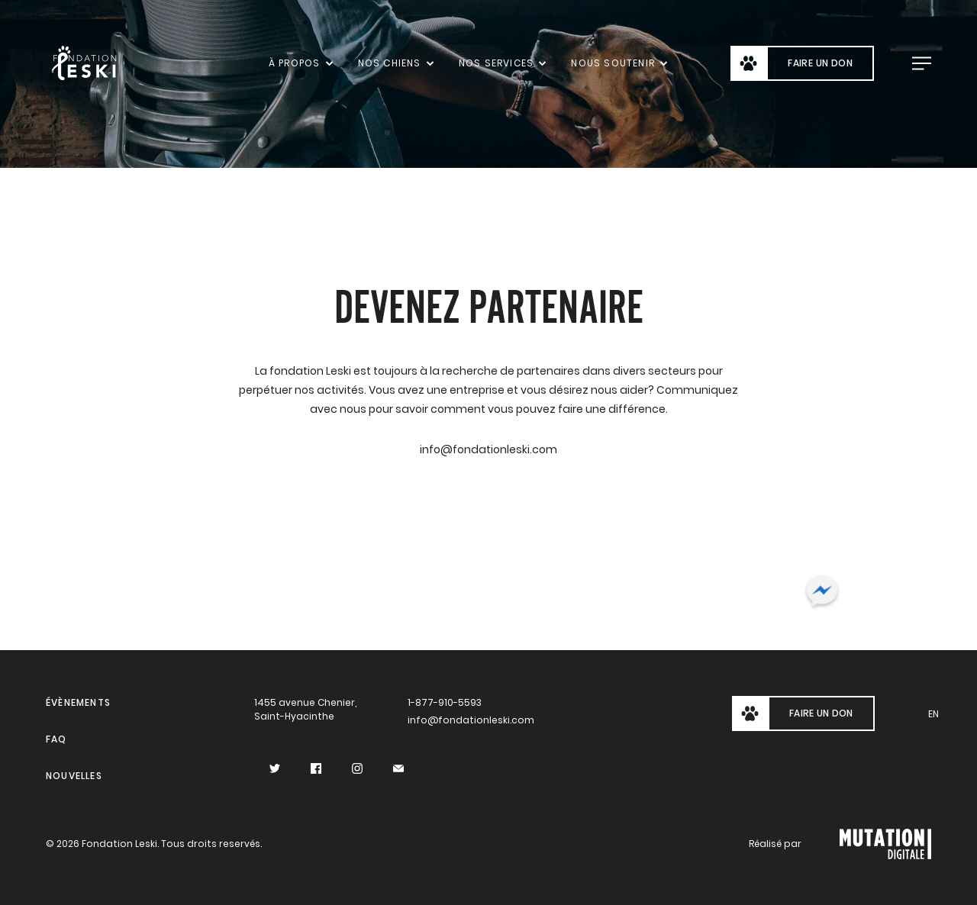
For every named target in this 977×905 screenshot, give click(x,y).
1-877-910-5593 (445, 702)
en (933, 713)
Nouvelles (74, 775)
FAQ (56, 739)
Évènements (78, 702)
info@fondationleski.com (469, 719)
